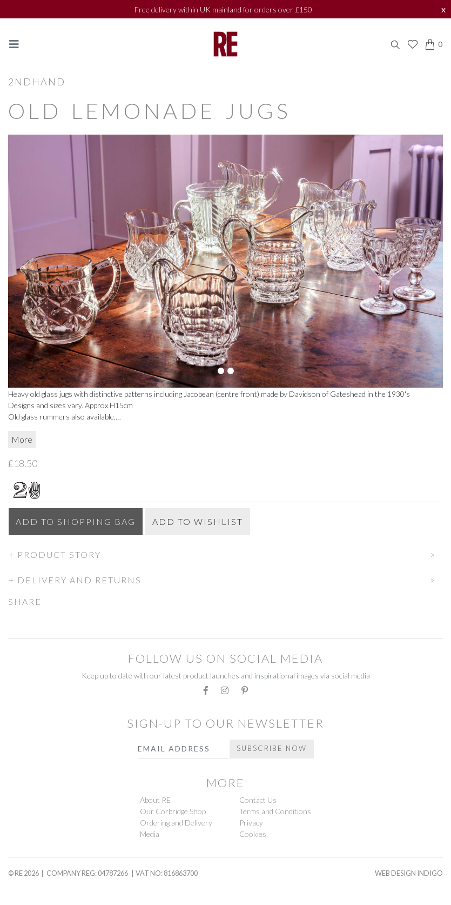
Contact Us (258, 799)
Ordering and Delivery (176, 822)
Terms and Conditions (275, 811)
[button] (225, 553)
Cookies (252, 834)
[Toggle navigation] (14, 44)
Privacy (251, 822)
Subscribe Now (272, 748)
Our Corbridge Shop (173, 811)
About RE (155, 799)
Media (149, 834)
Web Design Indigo (409, 873)
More (21, 439)
